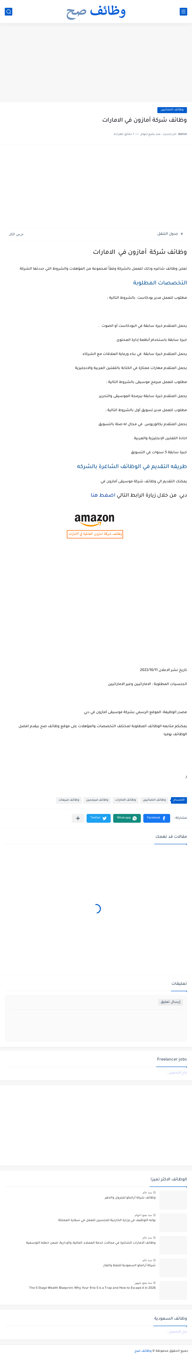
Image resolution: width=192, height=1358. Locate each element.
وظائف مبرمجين (97, 800)
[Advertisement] (96, 63)
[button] (156, 818)
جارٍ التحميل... (176, 1073)
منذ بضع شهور (143, 1283)
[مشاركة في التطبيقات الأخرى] (78, 818)
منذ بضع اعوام (143, 1215)
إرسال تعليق (170, 1002)
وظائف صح (143, 1351)
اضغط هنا (102, 496)
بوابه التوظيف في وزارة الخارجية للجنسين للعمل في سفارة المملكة (107, 1220)
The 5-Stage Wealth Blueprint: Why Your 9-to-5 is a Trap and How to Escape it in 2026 (92, 1288)
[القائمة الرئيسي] (183, 12)
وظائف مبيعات (68, 800)
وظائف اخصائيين (172, 110)
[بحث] (8, 12)
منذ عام (147, 1192)
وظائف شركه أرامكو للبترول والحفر (130, 1198)
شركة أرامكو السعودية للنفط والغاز (129, 1265)
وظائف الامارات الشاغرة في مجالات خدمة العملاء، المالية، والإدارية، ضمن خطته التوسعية (91, 1243)
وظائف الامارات (125, 800)
